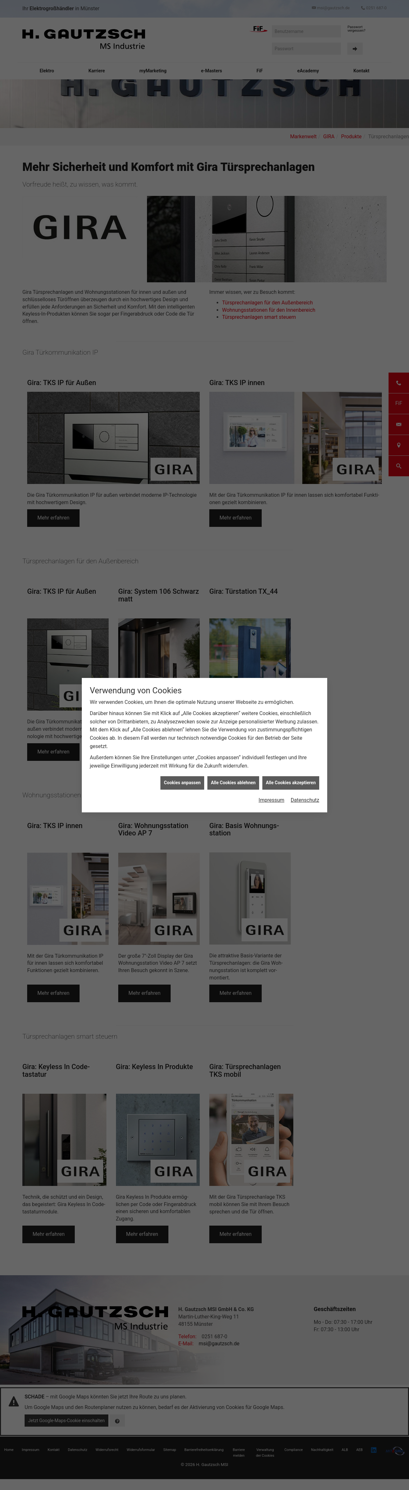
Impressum (271, 800)
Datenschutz (305, 800)
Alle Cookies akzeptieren (291, 782)
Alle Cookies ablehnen (233, 782)
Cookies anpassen (182, 782)
